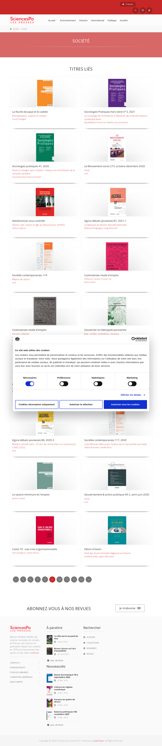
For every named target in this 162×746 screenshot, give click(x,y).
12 (74, 579)
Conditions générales (21, 677)
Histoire (83, 20)
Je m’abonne (130, 608)
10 (59, 579)
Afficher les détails (131, 395)
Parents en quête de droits (64, 700)
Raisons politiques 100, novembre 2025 (65, 713)
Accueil (51, 20)
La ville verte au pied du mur (66, 637)
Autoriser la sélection (81, 404)
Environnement (68, 20)
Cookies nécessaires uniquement (37, 404)
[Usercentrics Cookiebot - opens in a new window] (133, 339)
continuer (34, 652)
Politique (112, 20)
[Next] (89, 579)
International (97, 20)
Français (127, 4)
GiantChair (99, 740)
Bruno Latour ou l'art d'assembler (65, 649)
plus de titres (55, 660)
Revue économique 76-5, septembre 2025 (66, 676)
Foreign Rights (17, 667)
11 (66, 579)
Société (124, 20)
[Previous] (16, 579)
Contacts (15, 662)
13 (81, 579)
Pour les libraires (19, 672)
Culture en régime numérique (63, 688)
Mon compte (16, 681)
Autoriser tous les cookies (125, 404)
